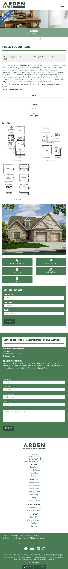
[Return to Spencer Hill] (34, 39)
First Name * (9, 294)
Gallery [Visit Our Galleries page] (34, 476)
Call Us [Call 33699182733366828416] (28, 567)
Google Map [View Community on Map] (8, 356)
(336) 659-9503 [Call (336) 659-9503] (34, 454)
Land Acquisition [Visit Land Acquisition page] (34, 500)
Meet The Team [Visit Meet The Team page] (34, 492)
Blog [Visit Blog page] (34, 498)
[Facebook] (26, 549)
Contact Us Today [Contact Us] (34, 457)
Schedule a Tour (17, 279)
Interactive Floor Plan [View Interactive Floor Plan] (17, 262)
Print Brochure (17, 271)
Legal (5, 536)
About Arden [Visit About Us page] (34, 483)
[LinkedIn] (38, 549)
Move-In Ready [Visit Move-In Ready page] (34, 470)
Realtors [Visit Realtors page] (34, 523)
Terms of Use (14, 536)
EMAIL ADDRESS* (8, 394)
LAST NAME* (6, 387)
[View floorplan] (17, 143)
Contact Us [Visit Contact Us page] (34, 517)
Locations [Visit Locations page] (34, 467)
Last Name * (9, 302)
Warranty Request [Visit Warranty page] (34, 510)
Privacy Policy (26, 536)
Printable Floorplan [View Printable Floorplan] (51, 262)
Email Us (39, 567)
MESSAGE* (6, 409)
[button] (8, 229)
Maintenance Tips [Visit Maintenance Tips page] (34, 507)
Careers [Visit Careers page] (34, 526)
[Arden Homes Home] (14, 2)
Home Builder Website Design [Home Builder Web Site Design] (12, 543)
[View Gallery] (34, 228)
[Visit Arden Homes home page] (34, 446)
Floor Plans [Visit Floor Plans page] (34, 473)
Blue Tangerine (27, 543)
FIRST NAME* (7, 379)
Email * (7, 310)
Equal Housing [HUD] (34, 562)
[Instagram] (43, 549)
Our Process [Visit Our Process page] (34, 486)
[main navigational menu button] (62, 6)
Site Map (36, 536)
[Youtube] (32, 549)
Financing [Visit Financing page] (34, 495)
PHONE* (5, 401)
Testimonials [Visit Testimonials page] (34, 489)
